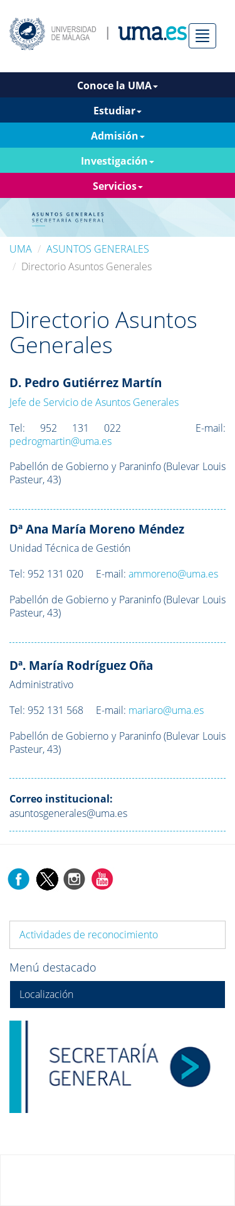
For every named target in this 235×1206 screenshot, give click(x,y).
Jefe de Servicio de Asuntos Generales (94, 402)
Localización (46, 994)
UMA (20, 249)
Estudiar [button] (117, 111)
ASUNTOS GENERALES (97, 249)
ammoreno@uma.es (173, 574)
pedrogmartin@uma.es (60, 441)
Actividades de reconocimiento (88, 934)
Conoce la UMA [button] (117, 85)
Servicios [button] (118, 186)
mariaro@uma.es (166, 710)
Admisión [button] (118, 136)
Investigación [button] (117, 161)
